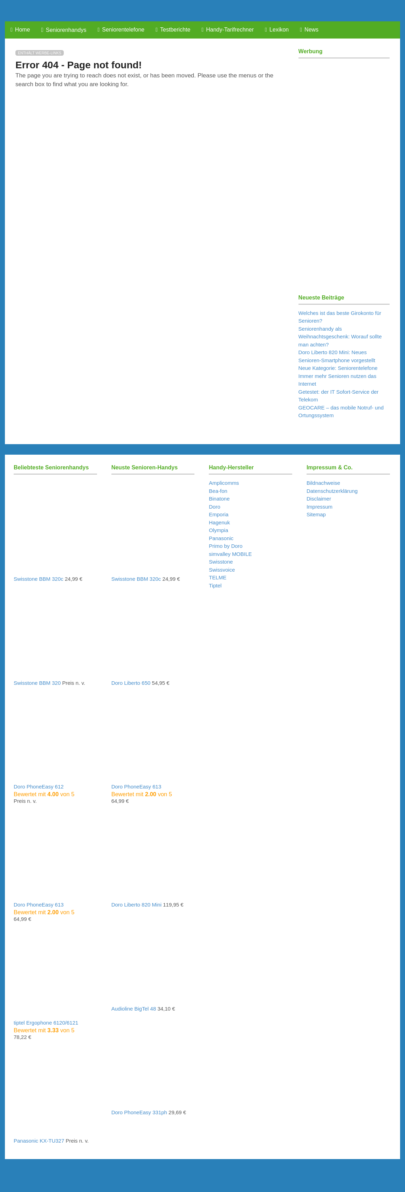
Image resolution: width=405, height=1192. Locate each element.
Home (20, 30)
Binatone (219, 499)
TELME (217, 577)
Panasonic (221, 538)
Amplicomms (224, 483)
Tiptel (215, 585)
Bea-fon (218, 491)
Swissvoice (222, 570)
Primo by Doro (225, 546)
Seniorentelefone (120, 30)
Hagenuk (219, 522)
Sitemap (316, 514)
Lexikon (277, 30)
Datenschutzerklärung (332, 491)
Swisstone (221, 562)
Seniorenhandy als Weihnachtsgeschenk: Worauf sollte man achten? (340, 336)
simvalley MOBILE (230, 554)
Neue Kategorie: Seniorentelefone (338, 368)
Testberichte (173, 30)
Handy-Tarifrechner (227, 30)
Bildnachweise (323, 483)
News (309, 30)
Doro (214, 507)
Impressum (319, 507)
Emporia (218, 514)
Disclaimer (319, 499)
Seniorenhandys (64, 30)
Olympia (218, 530)
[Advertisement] (344, 168)
